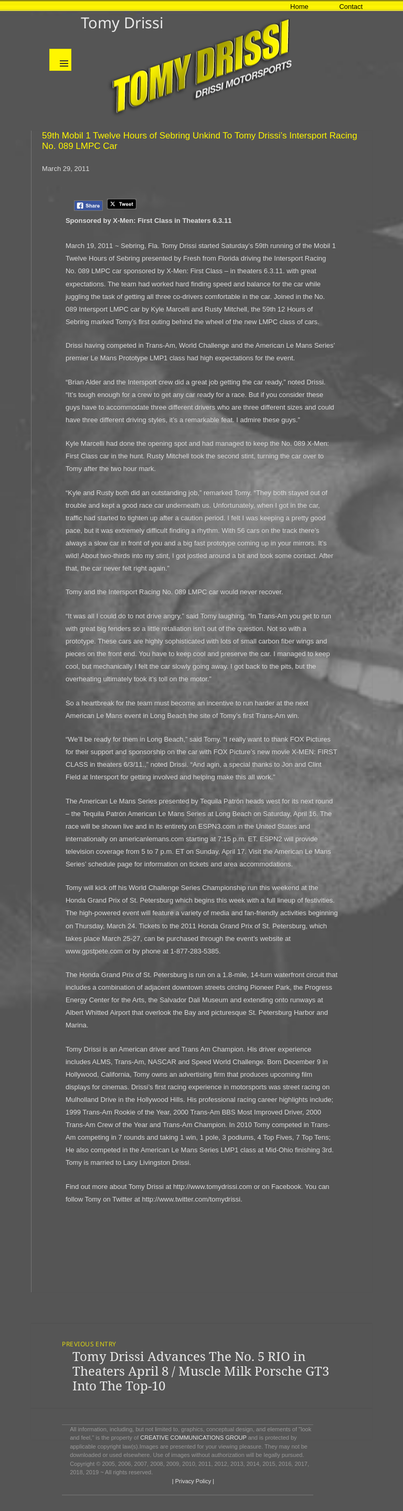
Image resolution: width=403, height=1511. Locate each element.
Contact (351, 6)
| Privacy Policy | (192, 1481)
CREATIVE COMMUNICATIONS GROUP (193, 1437)
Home (299, 6)
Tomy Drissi (122, 22)
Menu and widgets (60, 60)
